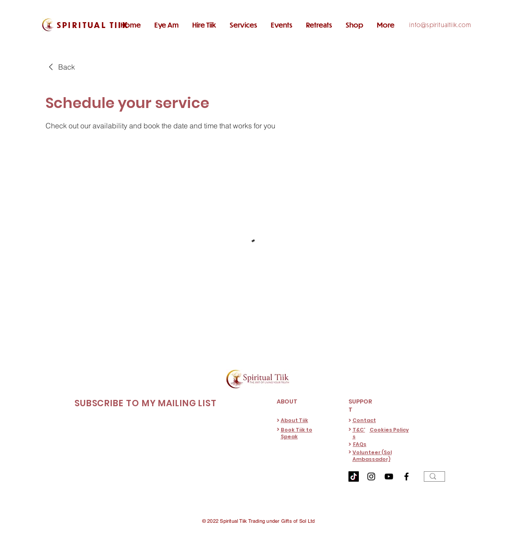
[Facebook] (406, 476)
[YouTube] (389, 476)
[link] (60, 67)
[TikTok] (353, 476)
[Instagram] (371, 476)
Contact (364, 420)
